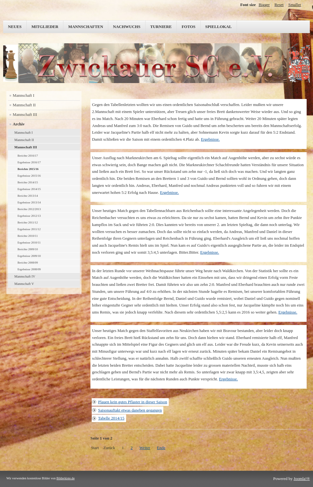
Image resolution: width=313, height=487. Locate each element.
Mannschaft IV (24, 276)
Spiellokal (218, 27)
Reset (278, 5)
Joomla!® (302, 478)
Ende (161, 448)
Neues (15, 27)
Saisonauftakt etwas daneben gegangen (130, 410)
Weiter (144, 448)
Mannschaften (85, 27)
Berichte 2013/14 (28, 195)
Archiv (19, 124)
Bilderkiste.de (65, 478)
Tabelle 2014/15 (111, 418)
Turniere (161, 27)
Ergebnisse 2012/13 (29, 215)
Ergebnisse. (210, 139)
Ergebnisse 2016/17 (29, 162)
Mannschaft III (25, 114)
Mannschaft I (23, 95)
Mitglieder (45, 27)
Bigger (264, 5)
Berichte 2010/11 (28, 235)
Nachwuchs (126, 27)
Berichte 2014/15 (28, 182)
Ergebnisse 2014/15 (29, 189)
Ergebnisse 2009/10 (29, 256)
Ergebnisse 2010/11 (29, 242)
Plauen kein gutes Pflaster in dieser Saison (132, 402)
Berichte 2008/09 (28, 262)
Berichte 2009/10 (28, 249)
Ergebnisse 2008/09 (29, 269)
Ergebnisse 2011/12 (29, 229)
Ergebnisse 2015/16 (29, 175)
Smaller (294, 5)
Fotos (188, 27)
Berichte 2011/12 (28, 222)
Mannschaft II (24, 105)
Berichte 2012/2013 (29, 209)
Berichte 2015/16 (28, 169)
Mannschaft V (24, 284)
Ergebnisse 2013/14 (29, 202)
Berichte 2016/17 (28, 155)
